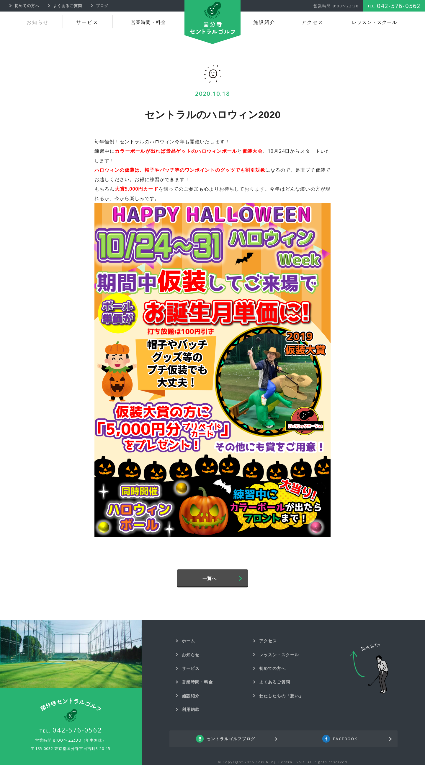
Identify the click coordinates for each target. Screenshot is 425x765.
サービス (87, 22)
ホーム (188, 641)
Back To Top (369, 669)
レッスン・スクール (374, 22)
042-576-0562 (77, 729)
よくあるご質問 (274, 682)
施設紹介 (264, 22)
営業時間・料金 (148, 22)
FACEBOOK (345, 739)
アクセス (312, 22)
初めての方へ (272, 668)
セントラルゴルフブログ (231, 739)
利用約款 (191, 709)
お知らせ (38, 22)
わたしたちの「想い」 (281, 696)
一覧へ (209, 578)
